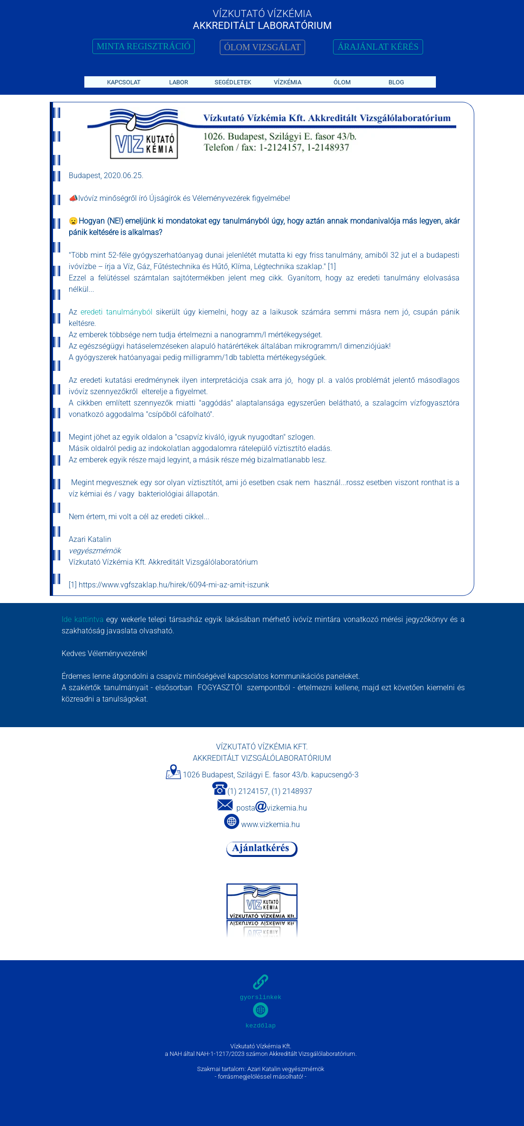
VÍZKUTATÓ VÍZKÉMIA (262, 13)
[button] (225, 805)
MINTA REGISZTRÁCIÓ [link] (143, 46)
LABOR (178, 82)
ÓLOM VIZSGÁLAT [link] (262, 47)
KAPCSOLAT (124, 82)
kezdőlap (260, 1025)
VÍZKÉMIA (287, 82)
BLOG (396, 82)
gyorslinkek (260, 997)
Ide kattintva (83, 619)
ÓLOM (342, 82)
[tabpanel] (267, 134)
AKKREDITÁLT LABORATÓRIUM (262, 25)
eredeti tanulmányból (115, 311)
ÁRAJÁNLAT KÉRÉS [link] (377, 47)
